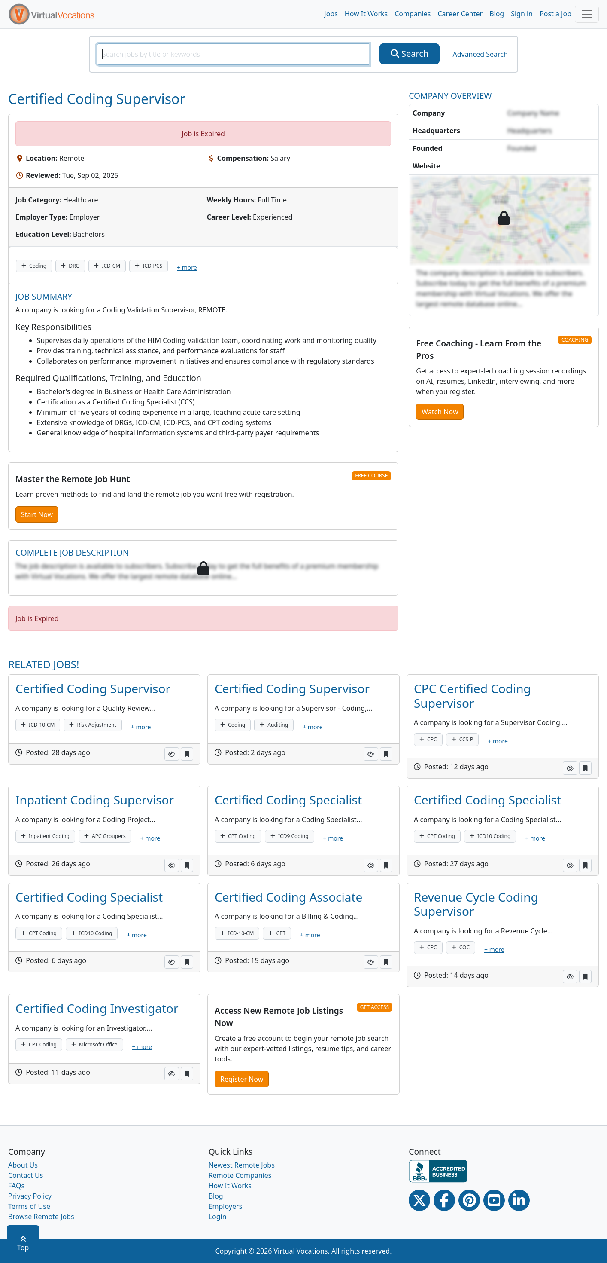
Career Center (460, 13)
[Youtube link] (494, 1200)
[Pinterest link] (469, 1200)
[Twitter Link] (419, 1200)
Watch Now (440, 411)
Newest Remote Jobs (242, 1165)
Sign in (522, 13)
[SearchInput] (233, 54)
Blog (496, 13)
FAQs (16, 1185)
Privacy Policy (30, 1196)
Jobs (331, 13)
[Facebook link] (444, 1200)
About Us (23, 1165)
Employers (226, 1206)
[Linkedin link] (519, 1200)
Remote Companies (240, 1175)
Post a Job (555, 13)
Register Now (241, 1079)
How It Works (366, 13)
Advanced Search (479, 54)
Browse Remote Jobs (41, 1216)
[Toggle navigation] (587, 14)
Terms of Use (29, 1206)
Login (218, 1216)
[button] (171, 754)
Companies (413, 13)
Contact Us (25, 1175)
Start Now (37, 514)
